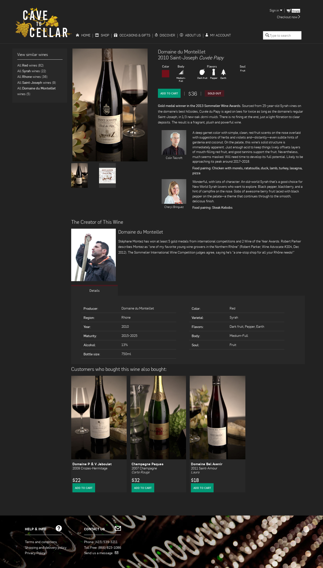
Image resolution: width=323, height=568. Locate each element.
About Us (190, 35)
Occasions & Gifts (132, 35)
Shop (102, 35)
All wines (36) (32, 76)
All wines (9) (36, 82)
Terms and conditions (41, 541)
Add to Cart (169, 93)
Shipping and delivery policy (46, 547)
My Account (218, 35)
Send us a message (101, 553)
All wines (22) (31, 71)
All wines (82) (30, 65)
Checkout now (288, 17)
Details (94, 290)
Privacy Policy (35, 553)
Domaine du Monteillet (181, 51)
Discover (165, 35)
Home (83, 35)
